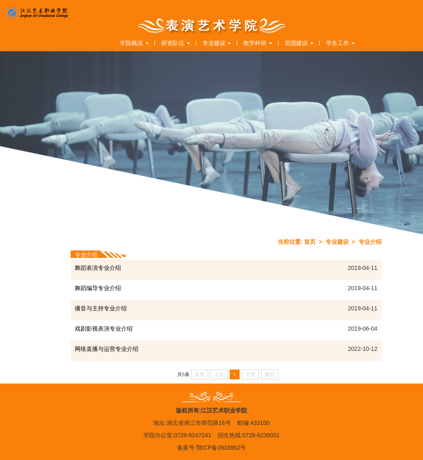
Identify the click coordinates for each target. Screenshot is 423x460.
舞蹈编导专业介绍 (98, 288)
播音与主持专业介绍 (101, 308)
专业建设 (337, 241)
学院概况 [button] (134, 43)
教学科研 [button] (257, 43)
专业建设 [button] (216, 43)
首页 (310, 241)
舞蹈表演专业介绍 (98, 268)
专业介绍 (370, 241)
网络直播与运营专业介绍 (106, 349)
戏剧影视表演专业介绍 (104, 328)
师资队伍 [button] (175, 43)
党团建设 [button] (299, 43)
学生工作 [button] (340, 43)
